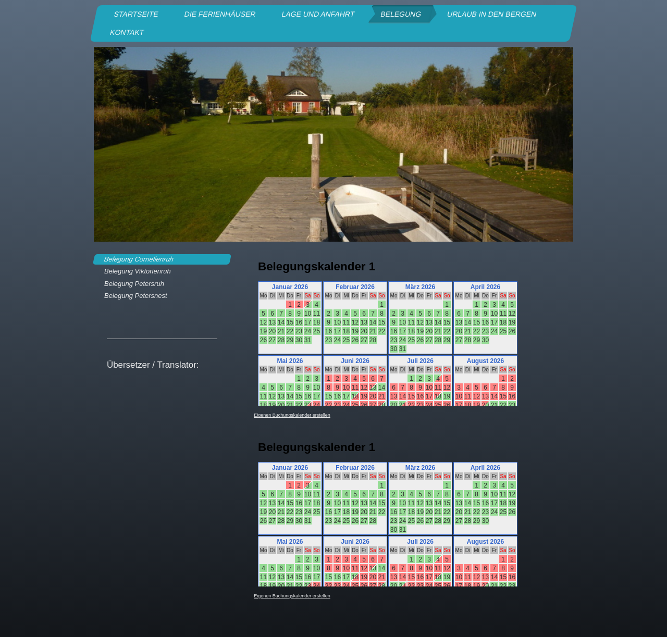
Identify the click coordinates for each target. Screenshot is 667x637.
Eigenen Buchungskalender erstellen (292, 415)
